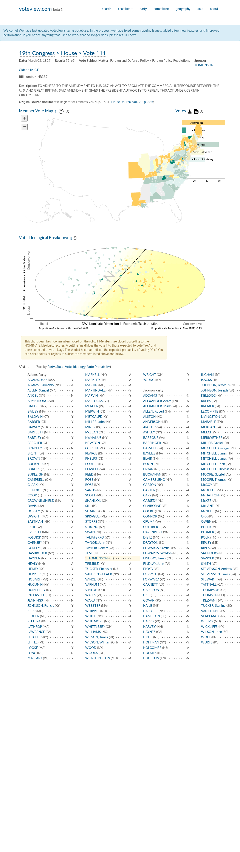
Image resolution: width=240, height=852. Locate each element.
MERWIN (92, 411)
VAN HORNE (210, 611)
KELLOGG (208, 395)
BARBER (34, 422)
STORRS (91, 521)
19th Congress (37, 52)
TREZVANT (209, 600)
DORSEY (34, 511)
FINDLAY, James (154, 558)
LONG (32, 653)
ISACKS (206, 380)
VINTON (91, 590)
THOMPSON (210, 590)
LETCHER (35, 637)
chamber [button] (125, 9)
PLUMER (207, 532)
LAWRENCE (36, 632)
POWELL (92, 469)
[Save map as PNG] (56, 111)
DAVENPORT (152, 532)
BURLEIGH (35, 474)
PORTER (91, 464)
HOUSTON (151, 658)
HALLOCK (150, 611)
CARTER (149, 490)
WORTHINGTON (97, 658)
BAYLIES (149, 453)
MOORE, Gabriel (213, 474)
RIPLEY (206, 542)
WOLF (206, 637)
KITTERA (34, 621)
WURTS (206, 642)
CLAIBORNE (152, 506)
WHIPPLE (92, 611)
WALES (90, 595)
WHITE (90, 616)
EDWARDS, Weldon (157, 553)
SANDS (90, 490)
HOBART (34, 579)
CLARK (33, 485)
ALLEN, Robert (153, 411)
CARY (147, 495)
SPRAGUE (92, 516)
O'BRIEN (91, 448)
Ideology (79, 366)
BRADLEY (35, 448)
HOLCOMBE (152, 647)
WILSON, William (97, 642)
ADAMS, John (37, 380)
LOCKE (33, 647)
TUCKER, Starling (213, 605)
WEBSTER (92, 605)
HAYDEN (34, 558)
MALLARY (35, 658)
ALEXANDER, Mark (157, 406)
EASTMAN (35, 521)
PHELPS (91, 458)
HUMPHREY (36, 590)
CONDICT (35, 490)
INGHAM (207, 374)
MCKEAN (208, 427)
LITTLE (33, 642)
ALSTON (149, 416)
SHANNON (93, 500)
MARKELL (92, 374)
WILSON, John (211, 632)
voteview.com (35, 8)
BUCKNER (35, 464)
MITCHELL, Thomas (215, 469)
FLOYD (148, 569)
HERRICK (34, 574)
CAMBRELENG (154, 479)
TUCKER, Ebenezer (98, 569)
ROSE (89, 479)
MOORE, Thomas (213, 479)
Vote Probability (98, 366)
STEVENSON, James (215, 574)
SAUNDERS (209, 553)
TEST (89, 553)
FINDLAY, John (153, 563)
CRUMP (149, 521)
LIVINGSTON (210, 416)
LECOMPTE (209, 411)
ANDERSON (152, 422)
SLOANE (91, 511)
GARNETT (150, 584)
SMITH (206, 563)
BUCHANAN (152, 474)
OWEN (206, 521)
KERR (32, 611)
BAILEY (33, 411)
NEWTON (92, 443)
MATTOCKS (94, 401)
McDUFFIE (209, 490)
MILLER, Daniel (212, 443)
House (69, 52)
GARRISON (151, 590)
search (106, 9)
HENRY (33, 569)
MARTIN (91, 385)
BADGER (34, 406)
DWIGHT (34, 516)
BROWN (34, 458)
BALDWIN (35, 416)
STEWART (208, 579)
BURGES (34, 469)
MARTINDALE (95, 390)
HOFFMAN (151, 642)
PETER (206, 527)
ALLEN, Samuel (38, 390)
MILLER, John (95, 422)
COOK (32, 495)
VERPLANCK (210, 616)
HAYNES (149, 632)
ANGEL (33, 395)
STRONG (91, 527)
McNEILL (207, 511)
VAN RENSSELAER (98, 574)
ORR (204, 516)
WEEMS (207, 621)
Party (51, 366)
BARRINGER (152, 443)
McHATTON (210, 495)
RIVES (205, 548)
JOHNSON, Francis (41, 605)
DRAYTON (150, 542)
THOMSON (209, 595)
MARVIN (91, 395)
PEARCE (91, 453)
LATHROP (35, 626)
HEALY (32, 563)
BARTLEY (34, 437)
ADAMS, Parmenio (41, 385)
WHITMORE (94, 621)
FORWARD (151, 579)
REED (89, 474)
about (214, 9)
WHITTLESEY (95, 626)
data (200, 9)
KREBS (206, 401)
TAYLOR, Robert (96, 548)
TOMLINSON (98, 558)
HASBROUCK (37, 553)
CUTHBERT (151, 527)
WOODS (91, 653)
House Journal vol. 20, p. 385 (132, 102)
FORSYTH (150, 574)
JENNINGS (35, 600)
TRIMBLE (92, 563)
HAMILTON (151, 616)
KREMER (207, 406)
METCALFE (93, 416)
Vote (68, 366)
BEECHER (35, 443)
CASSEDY (150, 500)
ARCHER (149, 427)
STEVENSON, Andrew (216, 569)
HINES (147, 637)
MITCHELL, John (213, 464)
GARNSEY (35, 542)
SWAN (90, 532)
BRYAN (148, 469)
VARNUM (92, 584)
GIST (146, 595)
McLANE (207, 506)
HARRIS (148, 621)
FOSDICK (34, 537)
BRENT (33, 453)
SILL (88, 506)
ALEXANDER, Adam (157, 401)
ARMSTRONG (38, 401)
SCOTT (90, 495)
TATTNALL (209, 584)
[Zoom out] (24, 127)
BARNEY (34, 427)
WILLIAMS (93, 632)
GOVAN (149, 600)
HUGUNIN (35, 584)
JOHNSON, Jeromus (215, 385)
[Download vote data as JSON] (190, 110)
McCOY (206, 485)
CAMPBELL (36, 479)
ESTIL (32, 527)
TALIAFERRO (94, 537)
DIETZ (147, 537)
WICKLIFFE (209, 626)
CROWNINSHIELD (41, 500)
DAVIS (32, 506)
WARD (90, 600)
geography (183, 9)
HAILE (147, 605)
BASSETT (150, 448)
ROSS (89, 485)
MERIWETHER (211, 437)
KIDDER (33, 616)
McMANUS (93, 437)
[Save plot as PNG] (71, 238)
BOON (148, 464)
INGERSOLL (36, 595)
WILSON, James (96, 637)
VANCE (90, 579)
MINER (90, 427)
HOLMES (149, 653)
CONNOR (150, 516)
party (143, 9)
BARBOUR (150, 437)
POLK (205, 537)
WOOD (90, 647)
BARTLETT (35, 432)
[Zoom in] (24, 118)
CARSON (149, 485)
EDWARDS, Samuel (156, 548)
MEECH (206, 432)
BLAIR (147, 458)
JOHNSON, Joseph (214, 390)
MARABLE (208, 422)
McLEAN (91, 432)
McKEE (206, 500)
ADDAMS (150, 395)
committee (161, 9)
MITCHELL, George (215, 448)
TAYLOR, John (95, 542)
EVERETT (34, 532)
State (59, 366)
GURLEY (34, 548)
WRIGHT (149, 374)
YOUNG (149, 380)
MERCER (91, 406)
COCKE (148, 511)
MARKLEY (92, 380)
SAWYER (207, 558)
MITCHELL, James (214, 453)
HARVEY (149, 626)
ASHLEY (149, 432)
